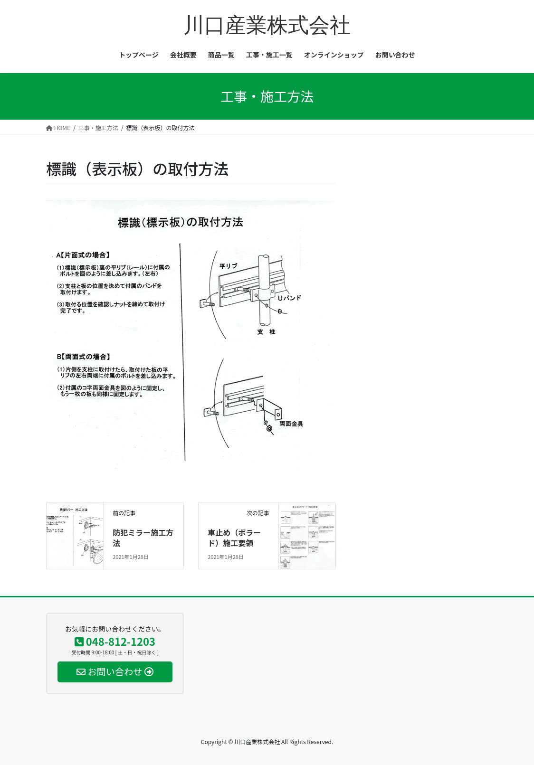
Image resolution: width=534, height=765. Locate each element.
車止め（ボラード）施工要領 (234, 537)
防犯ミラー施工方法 (143, 537)
